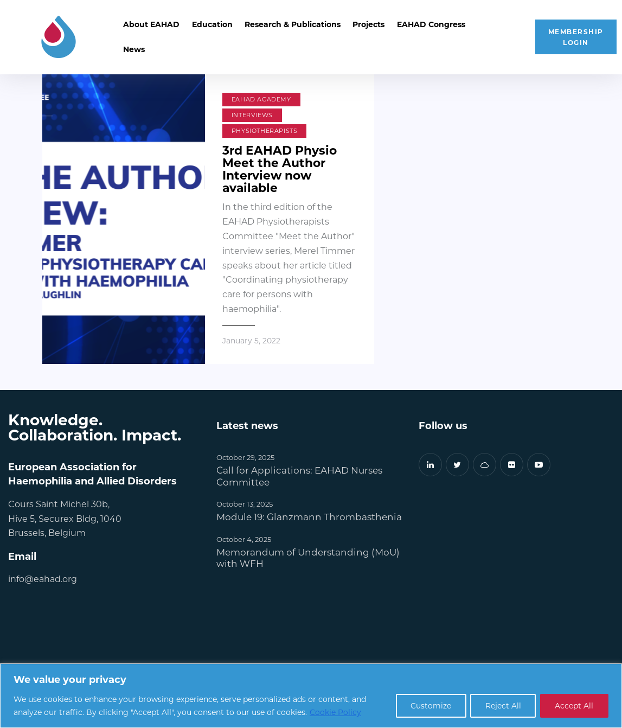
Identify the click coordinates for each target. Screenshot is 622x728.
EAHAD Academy (261, 99)
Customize (426, 705)
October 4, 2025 (243, 538)
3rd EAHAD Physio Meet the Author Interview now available (279, 168)
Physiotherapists (265, 131)
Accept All (573, 705)
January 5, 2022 (251, 340)
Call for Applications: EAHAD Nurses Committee (299, 475)
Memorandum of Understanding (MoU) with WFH (308, 557)
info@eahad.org (42, 578)
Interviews (252, 115)
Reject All (500, 705)
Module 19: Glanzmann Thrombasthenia (309, 516)
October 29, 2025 (245, 456)
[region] (311, 695)
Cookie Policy (335, 712)
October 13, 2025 (244, 503)
